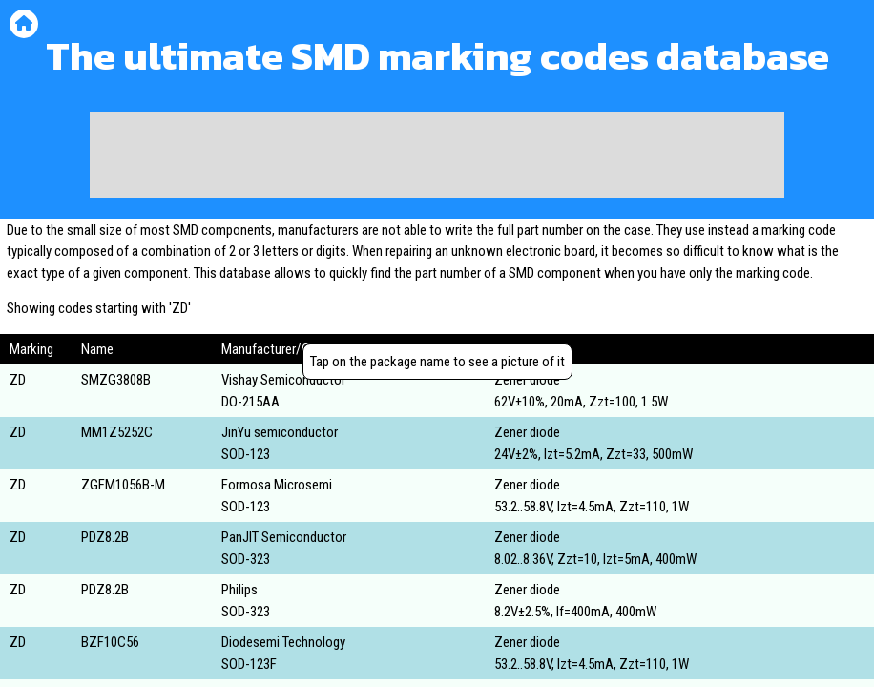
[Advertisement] (437, 155)
